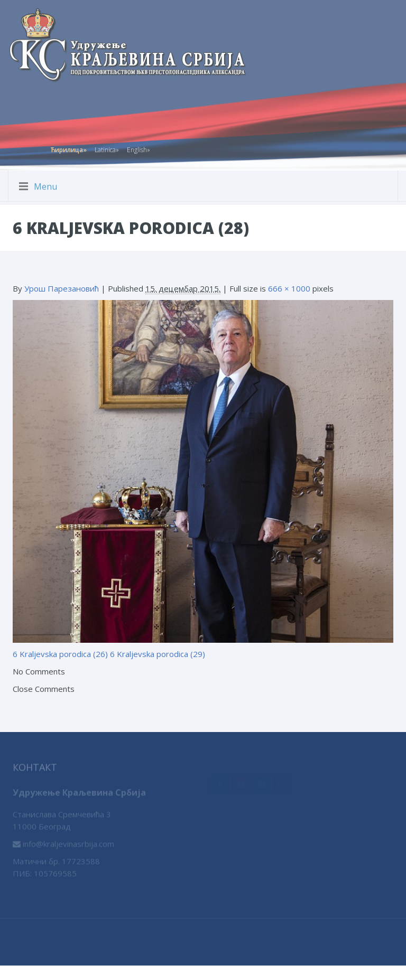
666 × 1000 (289, 288)
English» (138, 147)
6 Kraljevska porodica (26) (60, 654)
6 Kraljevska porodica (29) (157, 654)
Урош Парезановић (61, 288)
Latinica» (107, 147)
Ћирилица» (68, 147)
